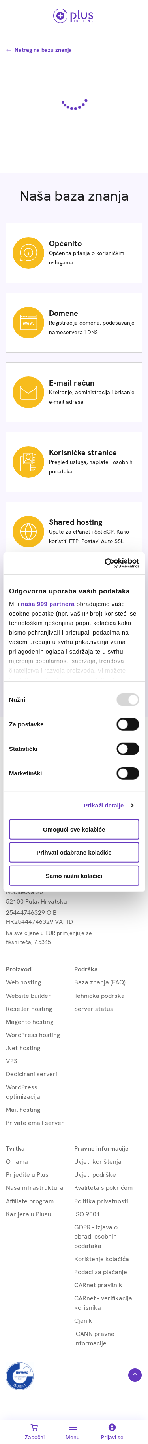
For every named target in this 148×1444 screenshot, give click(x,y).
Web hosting (23, 982)
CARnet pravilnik (98, 1285)
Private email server (35, 1123)
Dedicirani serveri (31, 1074)
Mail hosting (23, 1110)
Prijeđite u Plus (27, 1174)
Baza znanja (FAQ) (100, 982)
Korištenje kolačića (101, 1259)
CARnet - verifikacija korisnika (103, 1303)
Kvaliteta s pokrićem (103, 1188)
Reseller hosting (29, 1009)
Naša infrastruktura (35, 1188)
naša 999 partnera (48, 603)
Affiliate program (30, 1201)
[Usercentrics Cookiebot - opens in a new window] (105, 563)
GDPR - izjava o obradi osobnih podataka (96, 1236)
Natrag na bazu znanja (39, 49)
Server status (93, 1009)
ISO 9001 (87, 1214)
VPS (11, 1061)
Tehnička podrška (99, 996)
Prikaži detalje (104, 805)
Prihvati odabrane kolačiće (73, 852)
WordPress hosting (33, 1035)
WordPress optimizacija (23, 1092)
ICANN (94, 1338)
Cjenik (83, 1321)
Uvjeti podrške (95, 1174)
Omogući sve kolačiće (74, 829)
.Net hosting (23, 1048)
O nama (17, 1161)
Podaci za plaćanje (100, 1272)
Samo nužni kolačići (74, 875)
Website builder (28, 996)
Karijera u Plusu (28, 1214)
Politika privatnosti (101, 1201)
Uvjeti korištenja (98, 1161)
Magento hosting (29, 1022)
